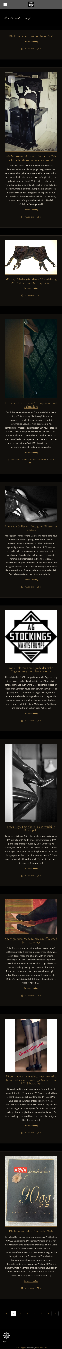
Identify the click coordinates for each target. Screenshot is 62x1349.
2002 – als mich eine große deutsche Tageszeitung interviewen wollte (31, 669)
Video (51, 460)
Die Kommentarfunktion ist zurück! (31, 36)
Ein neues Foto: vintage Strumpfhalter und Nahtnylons (31, 404)
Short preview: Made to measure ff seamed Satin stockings (31, 940)
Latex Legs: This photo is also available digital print (31, 828)
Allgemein (29, 49)
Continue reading (31, 41)
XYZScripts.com (41, 1348)
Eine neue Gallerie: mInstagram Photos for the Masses (31, 528)
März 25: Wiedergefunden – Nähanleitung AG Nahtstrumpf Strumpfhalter (31, 281)
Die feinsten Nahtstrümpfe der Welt (31, 1231)
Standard (26, 460)
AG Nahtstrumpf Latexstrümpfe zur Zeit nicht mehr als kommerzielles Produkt (31, 158)
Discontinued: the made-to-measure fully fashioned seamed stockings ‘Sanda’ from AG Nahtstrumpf (31, 1080)
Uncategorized (39, 460)
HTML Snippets (20, 1348)
